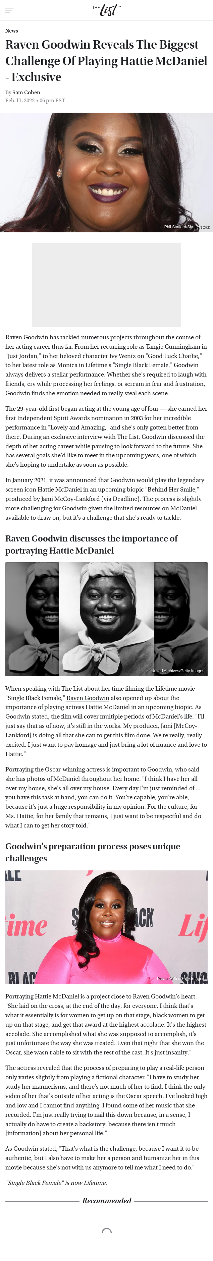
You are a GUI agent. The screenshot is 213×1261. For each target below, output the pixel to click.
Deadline (125, 499)
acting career (33, 346)
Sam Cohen (26, 92)
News (11, 31)
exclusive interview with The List (95, 437)
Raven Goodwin (87, 698)
